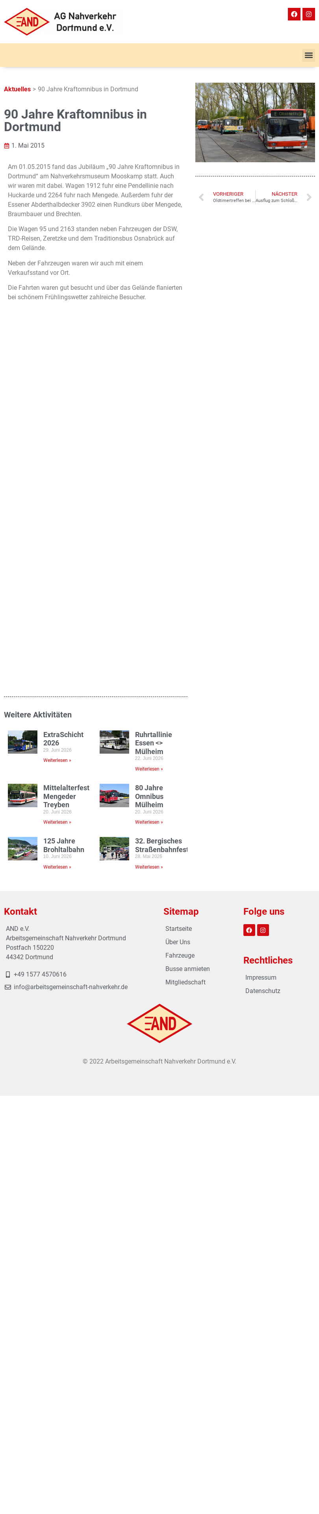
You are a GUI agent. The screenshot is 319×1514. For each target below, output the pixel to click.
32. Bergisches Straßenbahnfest (162, 845)
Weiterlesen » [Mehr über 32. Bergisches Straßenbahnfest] (149, 867)
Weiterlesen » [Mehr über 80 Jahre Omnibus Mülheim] (149, 822)
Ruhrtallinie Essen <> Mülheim (153, 743)
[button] (308, 55)
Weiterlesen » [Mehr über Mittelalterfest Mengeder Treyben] (57, 822)
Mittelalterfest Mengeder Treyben (66, 796)
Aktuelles (17, 89)
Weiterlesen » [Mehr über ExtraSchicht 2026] (57, 760)
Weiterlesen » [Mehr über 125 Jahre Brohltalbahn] (57, 867)
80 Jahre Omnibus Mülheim (149, 796)
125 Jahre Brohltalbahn (63, 845)
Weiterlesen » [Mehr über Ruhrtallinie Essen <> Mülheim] (149, 769)
